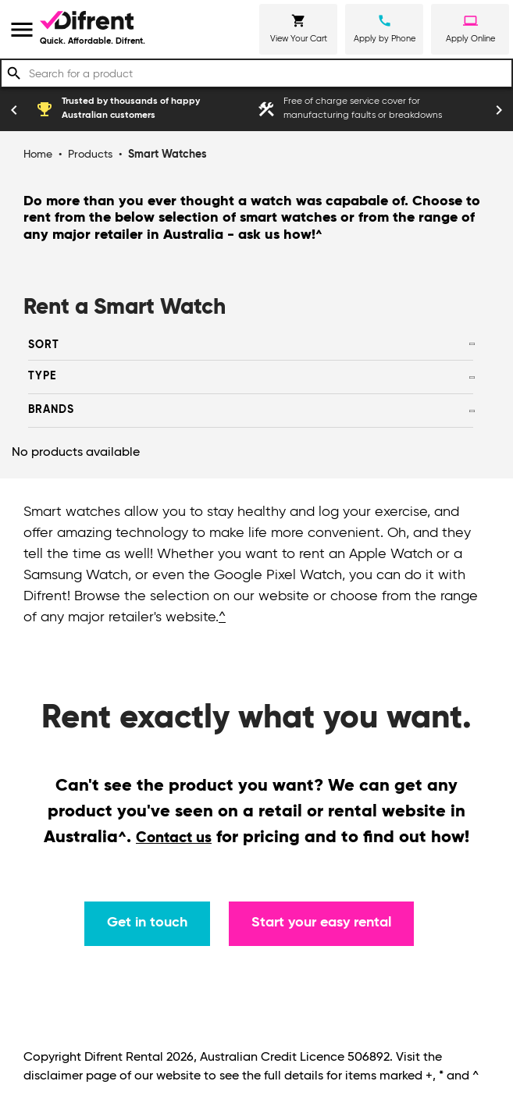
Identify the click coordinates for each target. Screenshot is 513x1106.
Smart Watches (167, 154)
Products (90, 154)
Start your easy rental (321, 923)
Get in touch (147, 923)
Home (37, 154)
